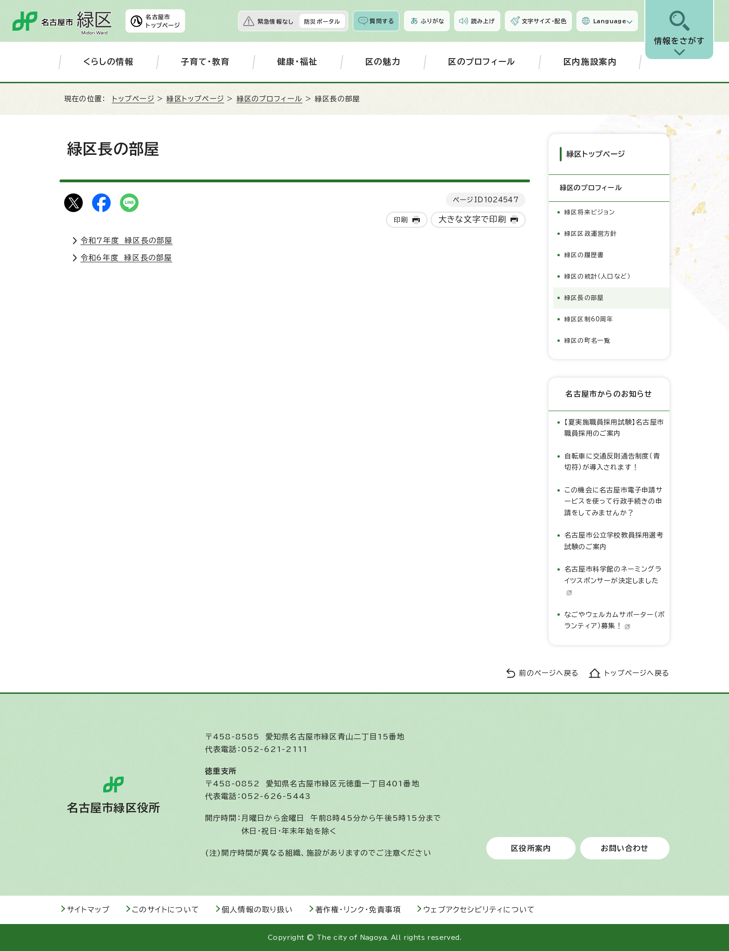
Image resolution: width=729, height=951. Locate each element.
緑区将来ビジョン (590, 212)
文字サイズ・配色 (544, 21)
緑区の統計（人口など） (597, 276)
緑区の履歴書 (584, 255)
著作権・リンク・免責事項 (358, 909)
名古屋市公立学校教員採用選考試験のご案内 (613, 541)
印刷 (401, 219)
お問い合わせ (625, 848)
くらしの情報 (108, 62)
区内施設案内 (590, 62)
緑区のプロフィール (270, 98)
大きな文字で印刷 (472, 219)
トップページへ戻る (636, 673)
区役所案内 (531, 848)
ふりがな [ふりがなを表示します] (432, 21)
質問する (382, 21)
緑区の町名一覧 (587, 341)
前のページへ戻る (549, 673)
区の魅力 (383, 62)
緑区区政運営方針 (590, 234)
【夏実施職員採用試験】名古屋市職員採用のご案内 (614, 428)
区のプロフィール (482, 62)
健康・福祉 (297, 62)
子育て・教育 (205, 62)
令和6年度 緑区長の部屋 (126, 257)
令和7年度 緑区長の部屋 (126, 240)
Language (609, 21)
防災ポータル (322, 21)
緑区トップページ (195, 98)
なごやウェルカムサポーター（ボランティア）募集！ (614, 620)
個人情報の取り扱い (257, 909)
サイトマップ (88, 909)
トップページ (133, 98)
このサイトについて (165, 909)
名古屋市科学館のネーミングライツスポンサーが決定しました (613, 580)
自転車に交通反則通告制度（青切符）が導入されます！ (612, 461)
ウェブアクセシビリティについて (479, 909)
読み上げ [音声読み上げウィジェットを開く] (483, 21)
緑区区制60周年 (589, 319)
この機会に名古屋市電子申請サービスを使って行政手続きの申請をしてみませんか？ (613, 501)
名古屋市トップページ (163, 21)
